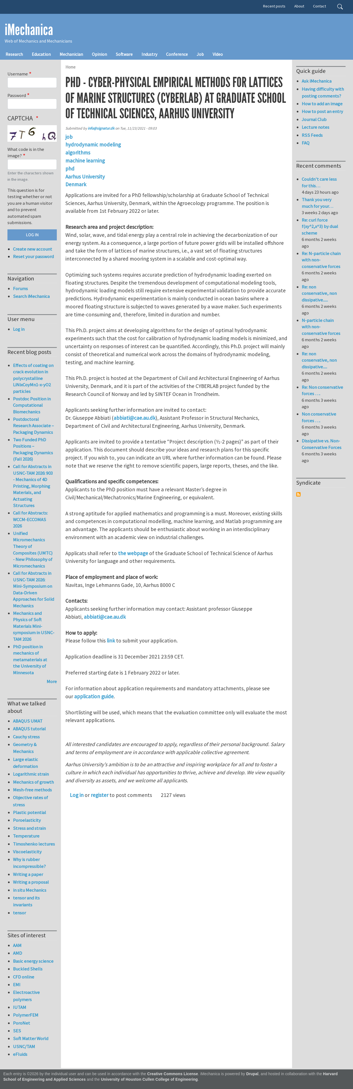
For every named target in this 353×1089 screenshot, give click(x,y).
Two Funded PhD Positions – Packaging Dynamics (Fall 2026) (33, 449)
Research (14, 54)
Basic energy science (33, 961)
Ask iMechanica (316, 81)
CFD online (23, 977)
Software (124, 54)
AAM (17, 945)
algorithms (77, 152)
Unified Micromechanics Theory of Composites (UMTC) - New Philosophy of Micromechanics (33, 549)
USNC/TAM (24, 1046)
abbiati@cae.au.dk (135, 417)
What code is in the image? (25, 152)
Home (70, 67)
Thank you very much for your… (317, 202)
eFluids (20, 1054)
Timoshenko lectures (34, 844)
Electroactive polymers (26, 995)
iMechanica (29, 29)
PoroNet (21, 1023)
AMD (17, 953)
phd (69, 168)
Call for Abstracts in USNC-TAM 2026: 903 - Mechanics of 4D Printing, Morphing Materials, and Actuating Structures (33, 485)
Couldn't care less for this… (319, 182)
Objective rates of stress (30, 800)
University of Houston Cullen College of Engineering (149, 1079)
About (299, 6)
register (99, 795)
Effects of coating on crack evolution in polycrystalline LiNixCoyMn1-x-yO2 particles (33, 378)
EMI (16, 985)
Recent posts (274, 6)
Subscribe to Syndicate (298, 494)
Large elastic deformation (25, 762)
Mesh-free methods (32, 790)
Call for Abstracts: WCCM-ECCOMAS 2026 (30, 519)
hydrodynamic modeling (93, 144)
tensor (19, 913)
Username (17, 74)
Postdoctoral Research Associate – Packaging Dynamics (33, 425)
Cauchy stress (26, 737)
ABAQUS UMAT (27, 721)
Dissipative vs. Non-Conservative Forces (321, 444)
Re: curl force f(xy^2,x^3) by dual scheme (320, 226)
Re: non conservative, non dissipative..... (319, 360)
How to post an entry (322, 111)
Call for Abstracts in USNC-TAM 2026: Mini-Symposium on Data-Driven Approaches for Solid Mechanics (33, 589)
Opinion (99, 54)
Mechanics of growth (33, 782)
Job (200, 54)
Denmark (75, 184)
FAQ (305, 143)
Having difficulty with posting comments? (323, 92)
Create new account (32, 249)
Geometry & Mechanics (25, 747)
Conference (177, 54)
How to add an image (322, 104)
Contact (319, 6)
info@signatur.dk (101, 128)
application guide (94, 696)
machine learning (85, 160)
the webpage (133, 553)
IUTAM (19, 1007)
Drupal (252, 1074)
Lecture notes (315, 127)
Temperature (26, 836)
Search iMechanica (31, 296)
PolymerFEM (25, 1015)
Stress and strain (29, 828)
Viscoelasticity (27, 852)
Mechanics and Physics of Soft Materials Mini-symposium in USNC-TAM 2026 (33, 626)
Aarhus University (85, 176)
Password (16, 95)
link (110, 640)
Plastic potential (29, 812)
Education (41, 54)
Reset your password (33, 256)
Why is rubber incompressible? (29, 862)
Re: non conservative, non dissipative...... (319, 293)
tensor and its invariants (26, 901)
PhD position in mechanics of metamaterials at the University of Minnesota (30, 660)
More (52, 681)
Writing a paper (28, 874)
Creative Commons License (172, 1074)
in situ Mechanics (29, 890)
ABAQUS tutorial (29, 729)
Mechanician (71, 54)
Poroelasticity (27, 820)
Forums (20, 288)
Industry (149, 54)
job (69, 136)
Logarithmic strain (31, 774)
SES (17, 1031)
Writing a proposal (31, 882)
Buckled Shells (27, 969)
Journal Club (314, 119)
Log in (77, 795)
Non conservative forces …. (319, 417)
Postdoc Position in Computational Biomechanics (32, 405)
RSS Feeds (312, 135)
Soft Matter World (30, 1038)
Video (218, 54)
